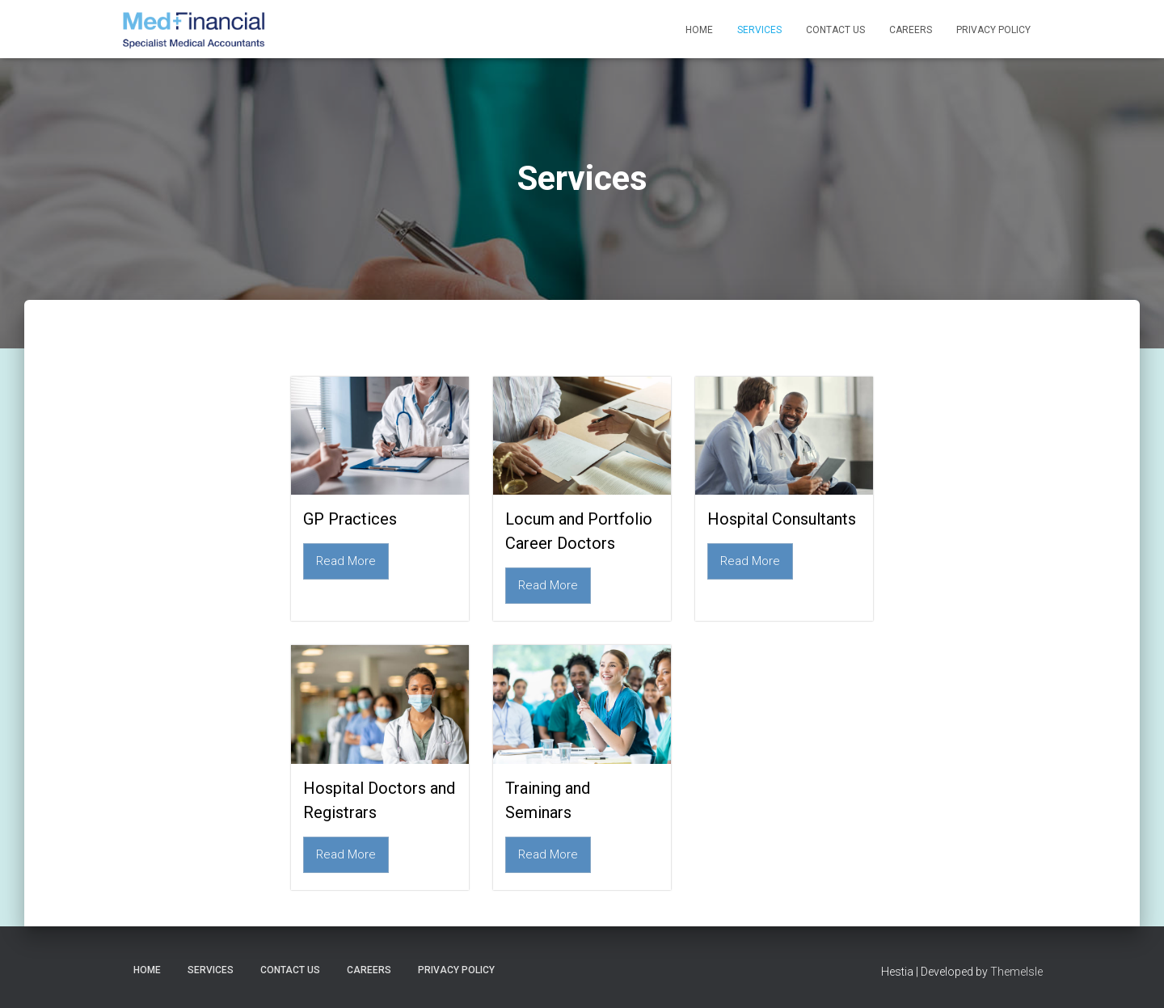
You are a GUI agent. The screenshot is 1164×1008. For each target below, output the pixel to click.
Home (699, 30)
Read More (346, 561)
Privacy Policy (993, 30)
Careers (910, 30)
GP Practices (350, 519)
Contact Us (835, 30)
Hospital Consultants (781, 519)
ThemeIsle (1016, 971)
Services (759, 30)
